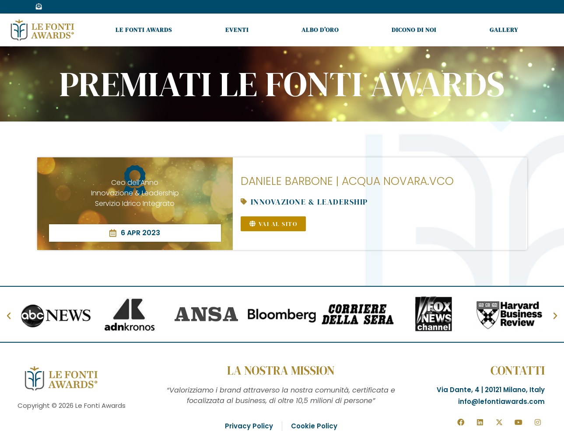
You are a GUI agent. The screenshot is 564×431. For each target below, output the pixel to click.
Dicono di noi (414, 29)
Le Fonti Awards (144, 29)
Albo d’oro (320, 29)
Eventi (237, 29)
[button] (8, 316)
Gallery (504, 29)
